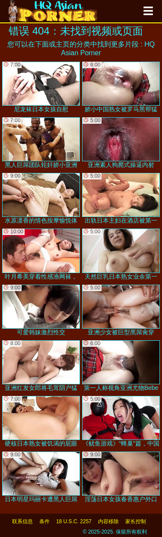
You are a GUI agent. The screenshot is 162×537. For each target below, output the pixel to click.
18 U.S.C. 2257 (74, 521)
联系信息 (22, 521)
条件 (44, 521)
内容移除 (108, 521)
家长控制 (135, 521)
